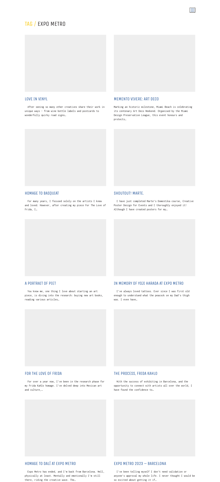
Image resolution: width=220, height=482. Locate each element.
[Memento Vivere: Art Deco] (154, 63)
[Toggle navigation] (192, 10)
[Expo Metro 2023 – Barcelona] (154, 428)
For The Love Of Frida (43, 373)
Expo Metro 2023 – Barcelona (140, 463)
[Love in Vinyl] (65, 63)
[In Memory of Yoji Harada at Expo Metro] (154, 247)
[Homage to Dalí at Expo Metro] (65, 428)
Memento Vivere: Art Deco (136, 98)
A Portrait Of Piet (40, 283)
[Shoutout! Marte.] (154, 157)
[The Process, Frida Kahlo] (154, 337)
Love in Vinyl (36, 98)
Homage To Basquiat (42, 193)
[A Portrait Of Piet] (65, 247)
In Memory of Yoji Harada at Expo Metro (148, 283)
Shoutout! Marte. (129, 193)
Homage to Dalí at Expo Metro (50, 463)
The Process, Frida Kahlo (135, 373)
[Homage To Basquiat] (65, 157)
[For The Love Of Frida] (65, 337)
